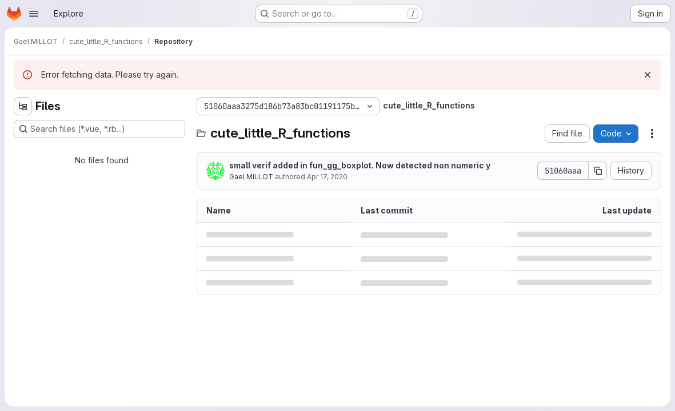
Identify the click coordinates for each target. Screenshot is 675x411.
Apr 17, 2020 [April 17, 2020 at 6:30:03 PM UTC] (327, 176)
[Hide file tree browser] (23, 106)
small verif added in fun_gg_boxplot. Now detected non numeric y (359, 165)
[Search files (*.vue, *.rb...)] (99, 129)
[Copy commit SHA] (598, 171)
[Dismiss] (647, 75)
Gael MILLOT (251, 176)
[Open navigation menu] (34, 14)
